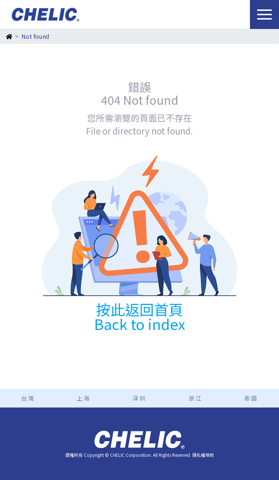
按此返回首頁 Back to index (139, 316)
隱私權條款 (203, 455)
